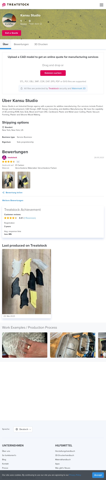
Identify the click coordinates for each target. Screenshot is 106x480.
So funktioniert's (9, 455)
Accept (98, 475)
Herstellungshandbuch (65, 451)
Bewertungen (21, 44)
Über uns (6, 451)
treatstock (12, 157)
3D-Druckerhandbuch (64, 455)
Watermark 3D (79, 88)
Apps (57, 464)
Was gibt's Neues (62, 468)
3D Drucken (41, 44)
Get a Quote (11, 33)
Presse (5, 468)
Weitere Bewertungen (12, 200)
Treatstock (15, 4)
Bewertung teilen (12, 192)
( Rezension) (30, 218)
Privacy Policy (75, 475)
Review (23, 24)
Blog (4, 459)
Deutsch (23, 429)
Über (5, 44)
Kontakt (5, 464)
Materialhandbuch (63, 459)
